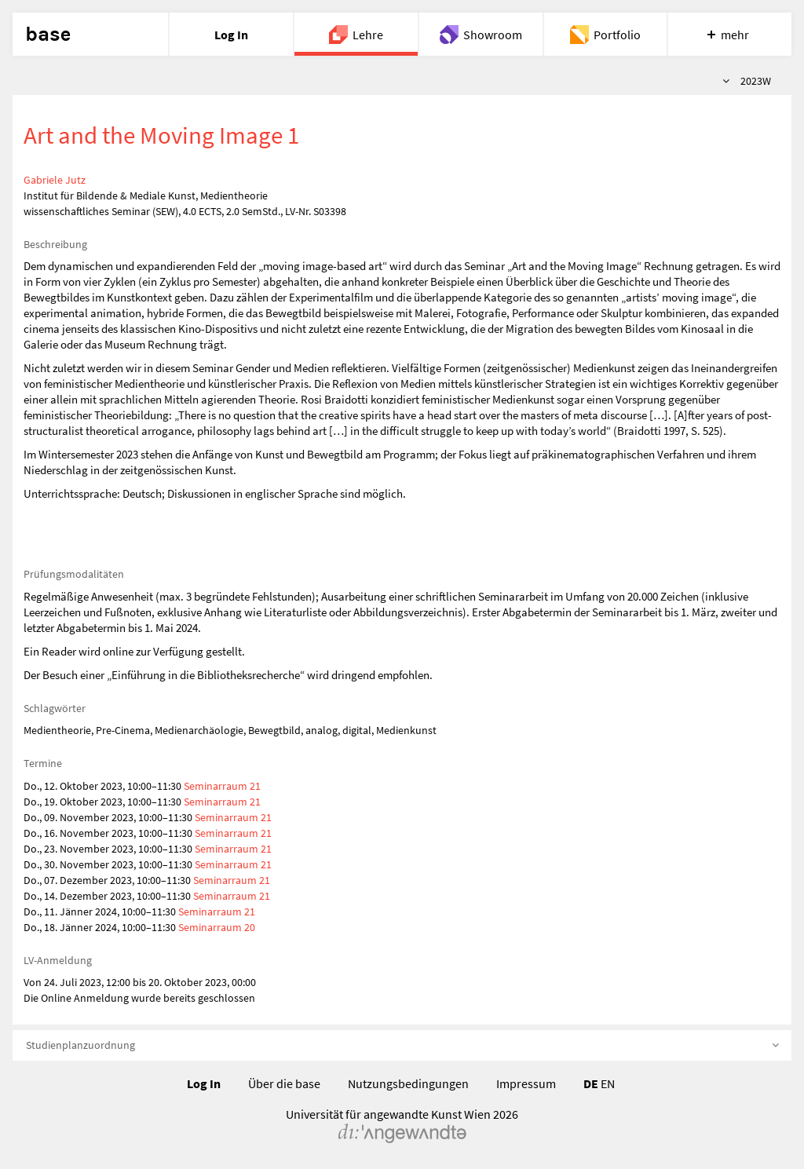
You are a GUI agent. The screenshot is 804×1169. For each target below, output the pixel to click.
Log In (204, 1083)
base (48, 34)
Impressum (526, 1083)
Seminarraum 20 (216, 927)
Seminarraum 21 (222, 786)
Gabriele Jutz (55, 180)
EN (608, 1083)
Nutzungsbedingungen (408, 1083)
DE (590, 1083)
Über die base (284, 1083)
